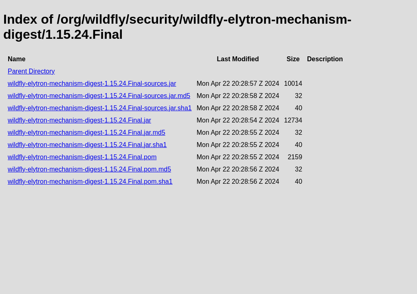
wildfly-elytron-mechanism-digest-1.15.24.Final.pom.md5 (89, 169)
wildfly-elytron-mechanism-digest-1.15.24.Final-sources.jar (92, 83)
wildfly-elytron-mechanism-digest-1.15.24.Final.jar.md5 (86, 132)
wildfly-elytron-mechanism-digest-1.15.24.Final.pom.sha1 (90, 181)
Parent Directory (31, 71)
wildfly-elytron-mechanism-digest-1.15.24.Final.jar (79, 120)
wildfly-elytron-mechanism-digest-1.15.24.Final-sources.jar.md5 (99, 95)
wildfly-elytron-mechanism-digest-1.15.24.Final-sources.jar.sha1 (100, 108)
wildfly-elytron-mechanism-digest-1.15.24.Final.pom (82, 157)
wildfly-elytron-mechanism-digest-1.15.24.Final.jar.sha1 (87, 144)
